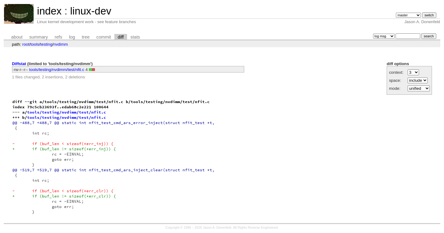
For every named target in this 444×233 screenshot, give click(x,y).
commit (104, 37)
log (72, 37)
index (49, 11)
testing (46, 44)
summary (38, 37)
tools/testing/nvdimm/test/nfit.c (56, 69)
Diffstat (19, 63)
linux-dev (90, 11)
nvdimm (61, 44)
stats (135, 37)
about (17, 37)
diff (121, 37)
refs (58, 37)
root (25, 44)
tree (85, 37)
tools (35, 44)
